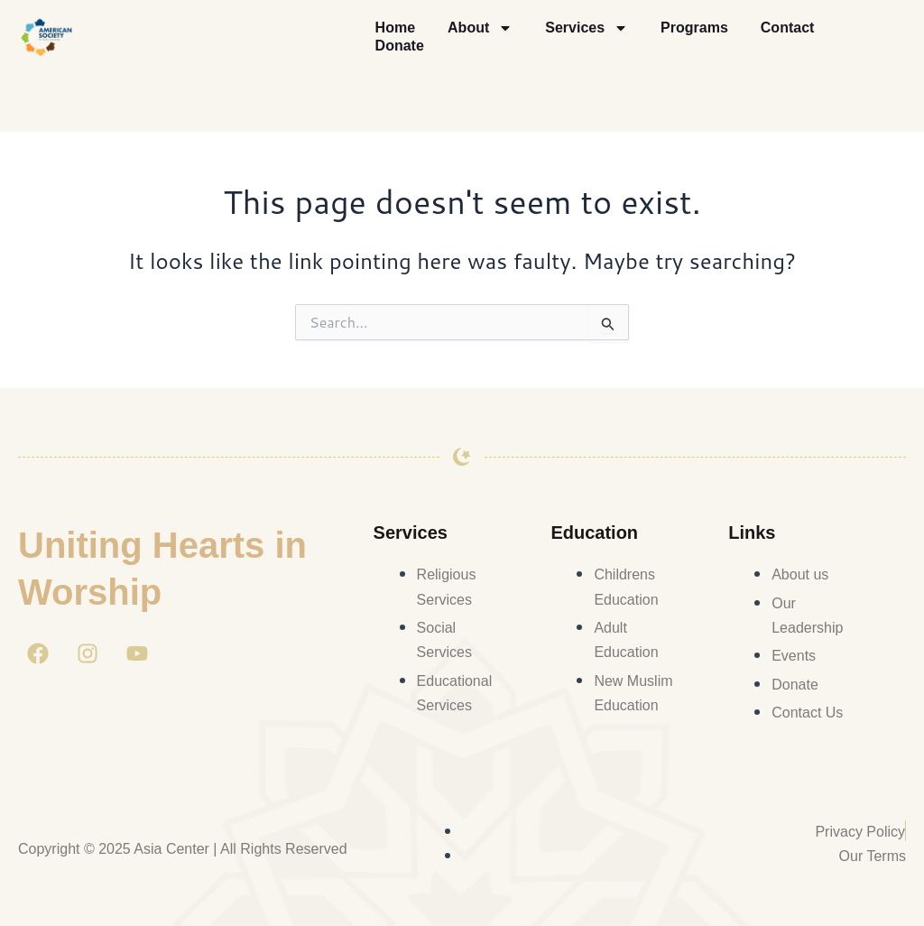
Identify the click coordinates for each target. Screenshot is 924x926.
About (480, 28)
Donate (399, 45)
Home (395, 27)
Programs (694, 27)
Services (586, 28)
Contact (788, 27)
